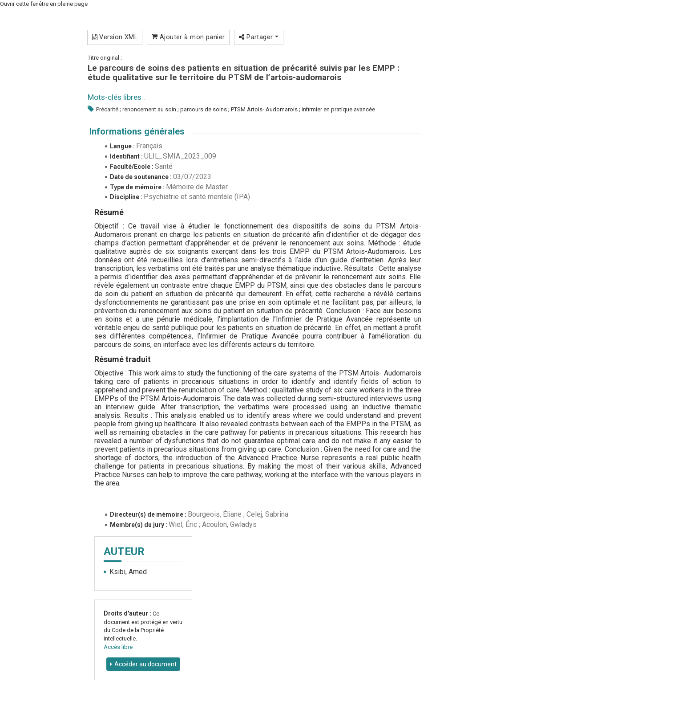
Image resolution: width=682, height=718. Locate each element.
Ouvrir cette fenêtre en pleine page (44, 4)
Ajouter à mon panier (188, 37)
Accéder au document (145, 664)
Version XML (115, 37)
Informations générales (137, 131)
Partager (258, 37)
